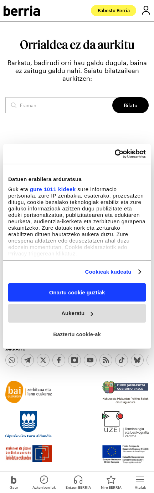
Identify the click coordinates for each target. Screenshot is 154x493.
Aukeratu (77, 313)
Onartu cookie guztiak (77, 292)
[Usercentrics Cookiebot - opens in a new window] (114, 154)
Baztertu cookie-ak (77, 334)
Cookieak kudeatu (108, 272)
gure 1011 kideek (53, 189)
